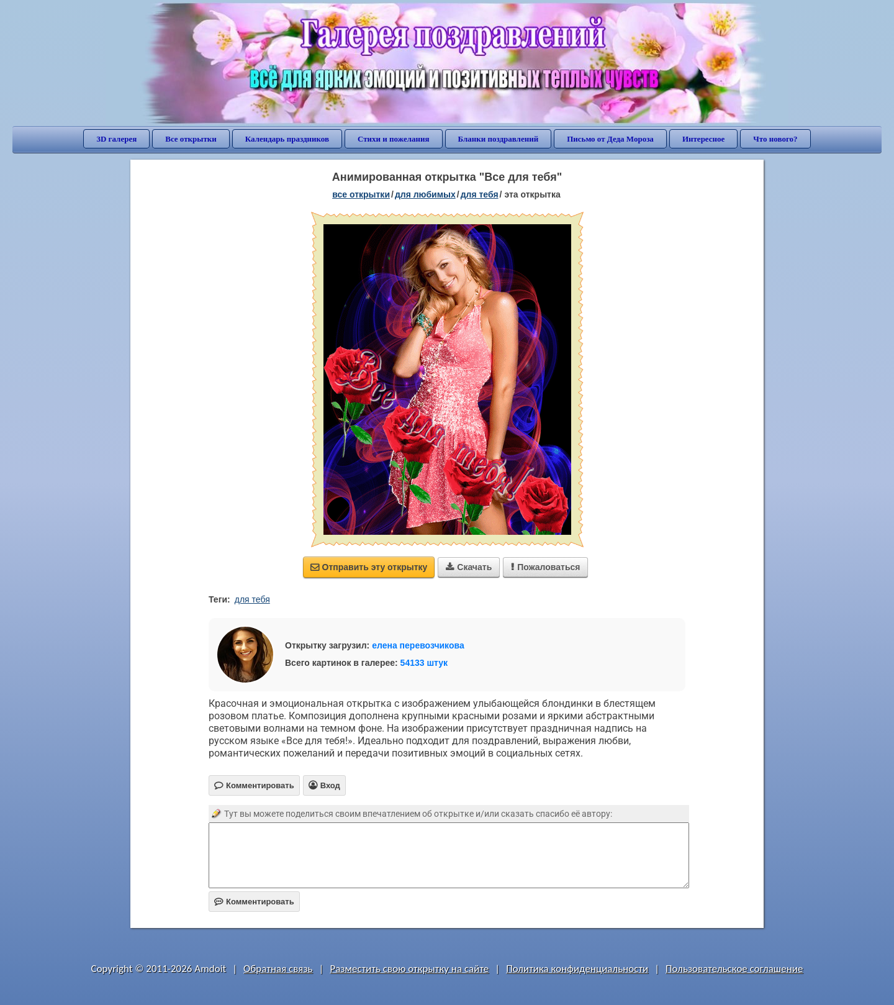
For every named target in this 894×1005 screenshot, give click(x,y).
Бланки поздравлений (498, 138)
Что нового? (775, 138)
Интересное (703, 138)
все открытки (361, 194)
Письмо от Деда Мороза (610, 138)
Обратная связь (278, 968)
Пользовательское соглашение (734, 968)
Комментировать (254, 901)
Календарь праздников (287, 138)
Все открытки (191, 138)
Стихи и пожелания (394, 138)
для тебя (480, 194)
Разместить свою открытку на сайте (409, 968)
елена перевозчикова (418, 645)
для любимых (425, 194)
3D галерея (116, 138)
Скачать (469, 567)
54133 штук (424, 663)
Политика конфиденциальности (577, 968)
